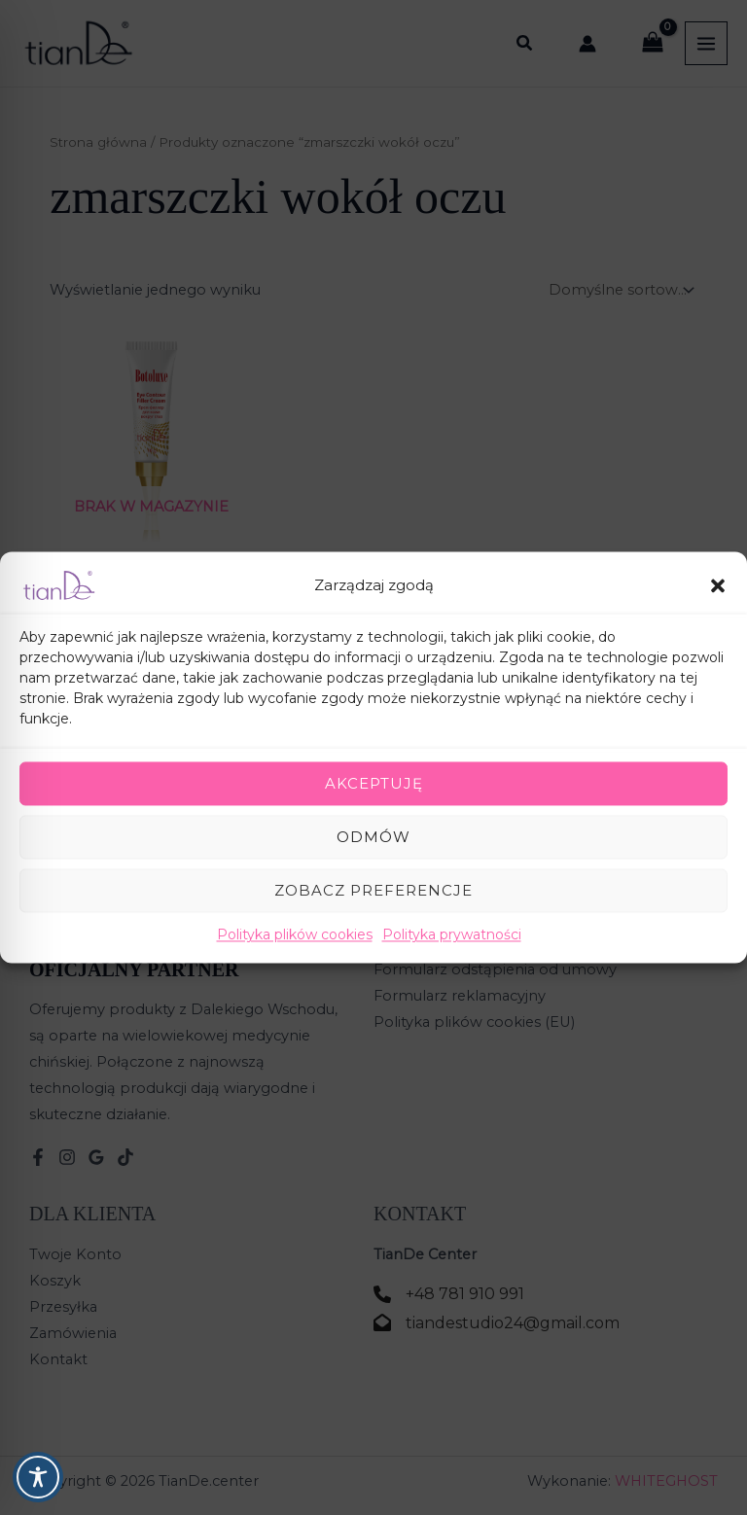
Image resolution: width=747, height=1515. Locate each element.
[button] (718, 585)
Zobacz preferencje (373, 890)
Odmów (373, 837)
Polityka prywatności (451, 934)
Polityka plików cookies (295, 934)
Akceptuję (374, 783)
